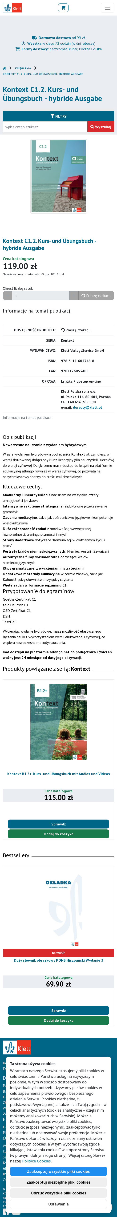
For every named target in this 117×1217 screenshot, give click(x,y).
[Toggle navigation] (107, 7)
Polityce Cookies (36, 1161)
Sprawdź (58, 824)
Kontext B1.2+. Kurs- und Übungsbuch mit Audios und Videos (58, 773)
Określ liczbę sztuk (18, 288)
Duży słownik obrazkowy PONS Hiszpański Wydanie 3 (58, 960)
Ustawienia (58, 1204)
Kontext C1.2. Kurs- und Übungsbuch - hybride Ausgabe (43, 74)
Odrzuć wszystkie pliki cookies (58, 1193)
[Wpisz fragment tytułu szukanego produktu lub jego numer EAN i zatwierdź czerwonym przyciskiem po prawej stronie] (45, 126)
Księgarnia (23, 68)
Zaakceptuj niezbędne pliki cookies (58, 1182)
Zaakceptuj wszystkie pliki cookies (58, 1171)
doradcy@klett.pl (87, 407)
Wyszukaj (100, 126)
